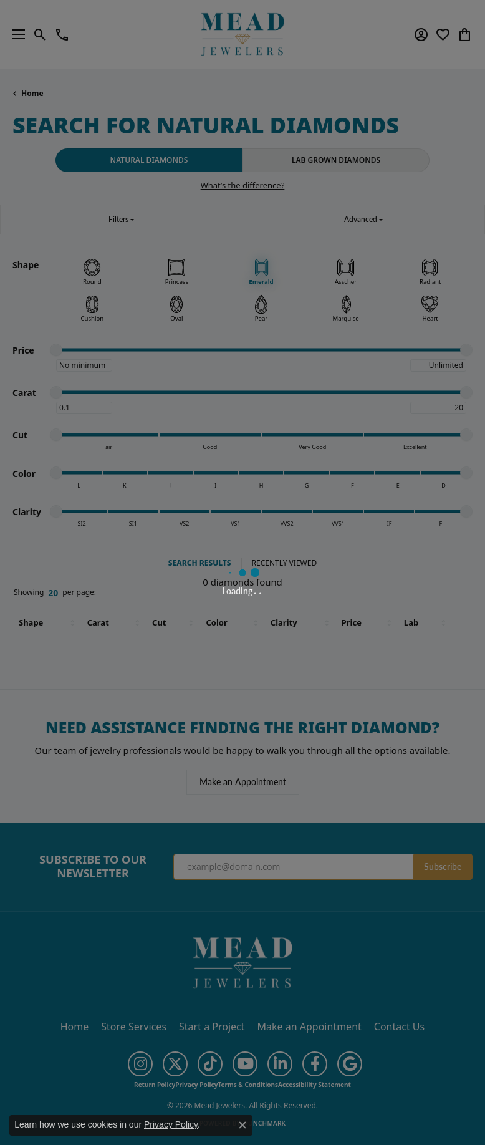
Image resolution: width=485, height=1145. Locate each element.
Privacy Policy (171, 1124)
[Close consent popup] (242, 1125)
